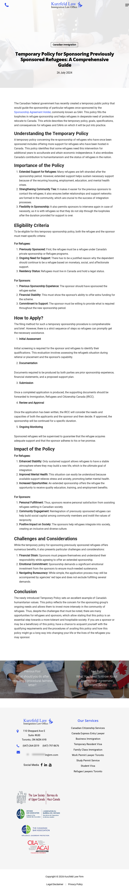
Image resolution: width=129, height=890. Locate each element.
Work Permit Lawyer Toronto (88, 754)
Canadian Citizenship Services (88, 725)
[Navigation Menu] (127, 5)
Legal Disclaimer (54, 884)
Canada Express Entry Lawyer (87, 731)
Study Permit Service (88, 759)
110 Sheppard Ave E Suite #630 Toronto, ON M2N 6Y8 (35, 733)
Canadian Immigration (64, 44)
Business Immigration (88, 736)
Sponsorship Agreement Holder (32, 112)
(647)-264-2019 (32, 743)
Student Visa (88, 765)
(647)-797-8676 (29, 747)
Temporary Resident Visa (88, 742)
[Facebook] (41, 771)
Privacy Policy (75, 884)
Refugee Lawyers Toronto (88, 771)
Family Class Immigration (88, 748)
